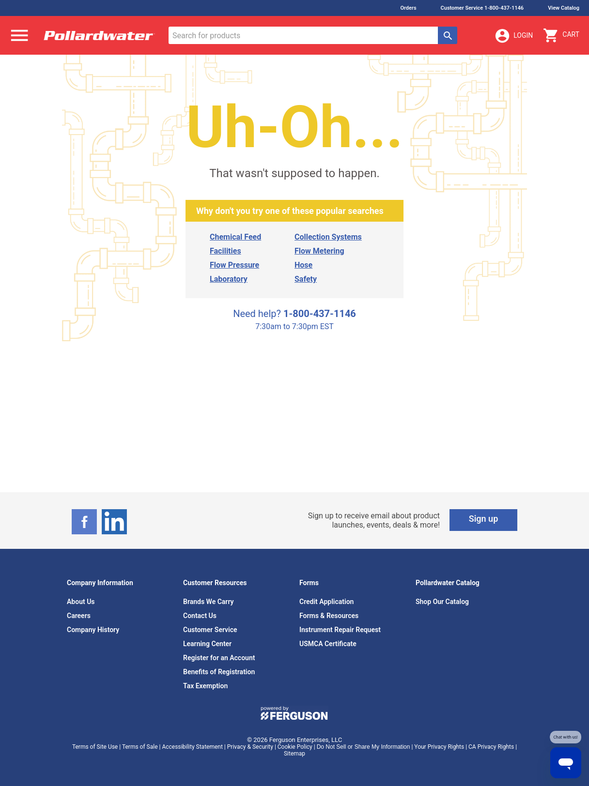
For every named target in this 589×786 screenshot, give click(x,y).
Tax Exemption (205, 686)
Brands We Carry (208, 601)
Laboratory (229, 279)
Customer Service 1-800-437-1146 (482, 8)
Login (513, 36)
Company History (93, 630)
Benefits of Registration (219, 672)
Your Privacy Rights (439, 746)
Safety (305, 279)
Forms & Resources (328, 616)
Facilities (225, 251)
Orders (408, 8)
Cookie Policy (295, 746)
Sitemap (294, 753)
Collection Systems (328, 237)
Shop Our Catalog (442, 601)
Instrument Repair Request (340, 630)
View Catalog (563, 8)
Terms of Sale (140, 746)
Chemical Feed (235, 237)
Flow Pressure (234, 265)
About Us (81, 601)
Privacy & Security (250, 746)
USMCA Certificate (327, 644)
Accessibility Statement (192, 746)
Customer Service (210, 630)
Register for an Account (219, 658)
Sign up (483, 519)
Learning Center (207, 644)
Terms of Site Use (95, 746)
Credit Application (326, 601)
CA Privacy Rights (491, 746)
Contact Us (200, 616)
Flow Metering (319, 251)
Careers (79, 616)
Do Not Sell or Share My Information (363, 746)
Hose (303, 265)
